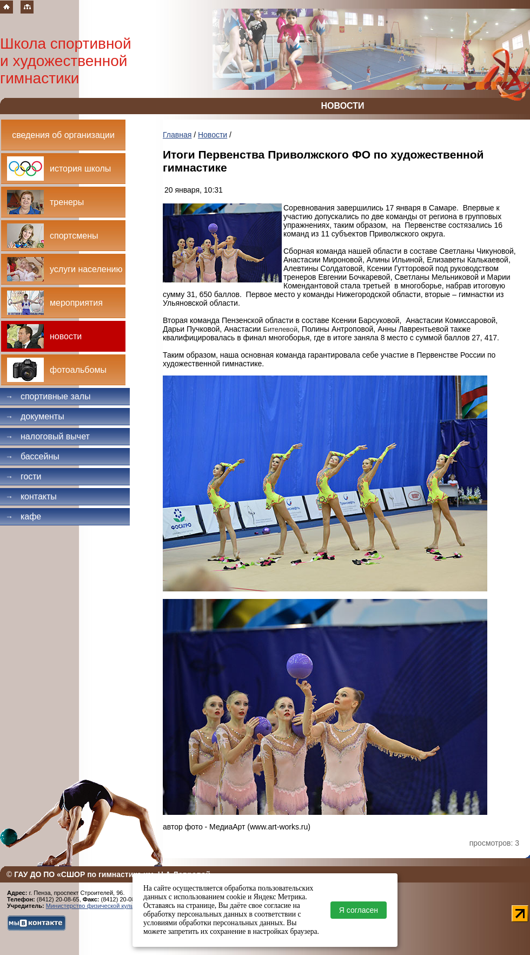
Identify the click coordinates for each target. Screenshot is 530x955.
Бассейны (32, 456)
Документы (34, 416)
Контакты (31, 496)
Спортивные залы (48, 396)
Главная (177, 134)
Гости (23, 476)
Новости (212, 134)
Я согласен (358, 910)
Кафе (23, 516)
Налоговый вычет (47, 436)
